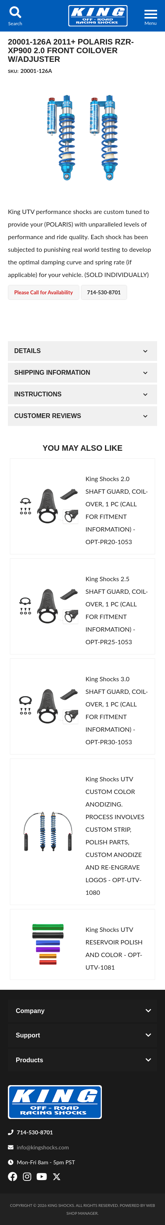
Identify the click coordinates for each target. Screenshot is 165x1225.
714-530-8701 (35, 1132)
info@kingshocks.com (43, 1147)
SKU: (13, 71)
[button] (15, 16)
